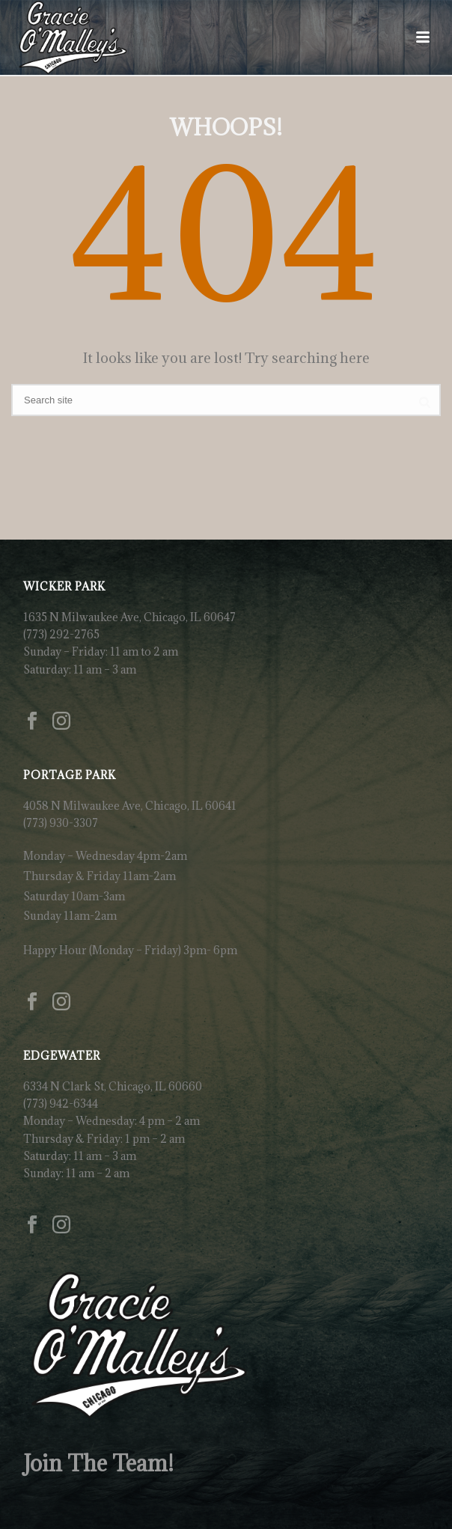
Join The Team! (98, 1463)
